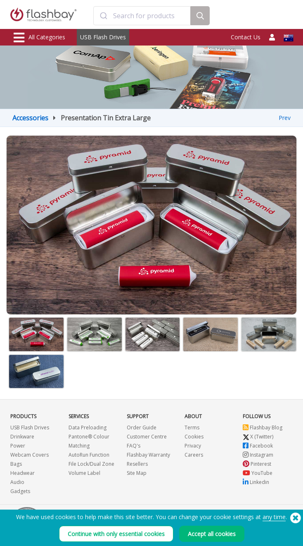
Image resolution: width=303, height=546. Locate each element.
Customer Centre (147, 436)
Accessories (30, 117)
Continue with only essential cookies (116, 534)
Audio (17, 482)
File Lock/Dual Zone (91, 463)
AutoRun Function (89, 454)
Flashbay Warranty (148, 454)
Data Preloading (88, 427)
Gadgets (20, 491)
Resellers (137, 463)
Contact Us (245, 37)
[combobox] (142, 15)
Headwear (22, 473)
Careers (194, 454)
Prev (285, 118)
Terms (192, 427)
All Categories (39, 37)
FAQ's (133, 445)
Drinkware (22, 436)
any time (274, 517)
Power (17, 445)
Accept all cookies (212, 534)
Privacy (193, 445)
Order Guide (141, 427)
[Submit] (103, 16)
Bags (16, 463)
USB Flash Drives (103, 37)
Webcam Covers (29, 454)
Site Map (137, 473)
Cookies (194, 436)
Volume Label (84, 473)
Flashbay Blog (262, 427)
